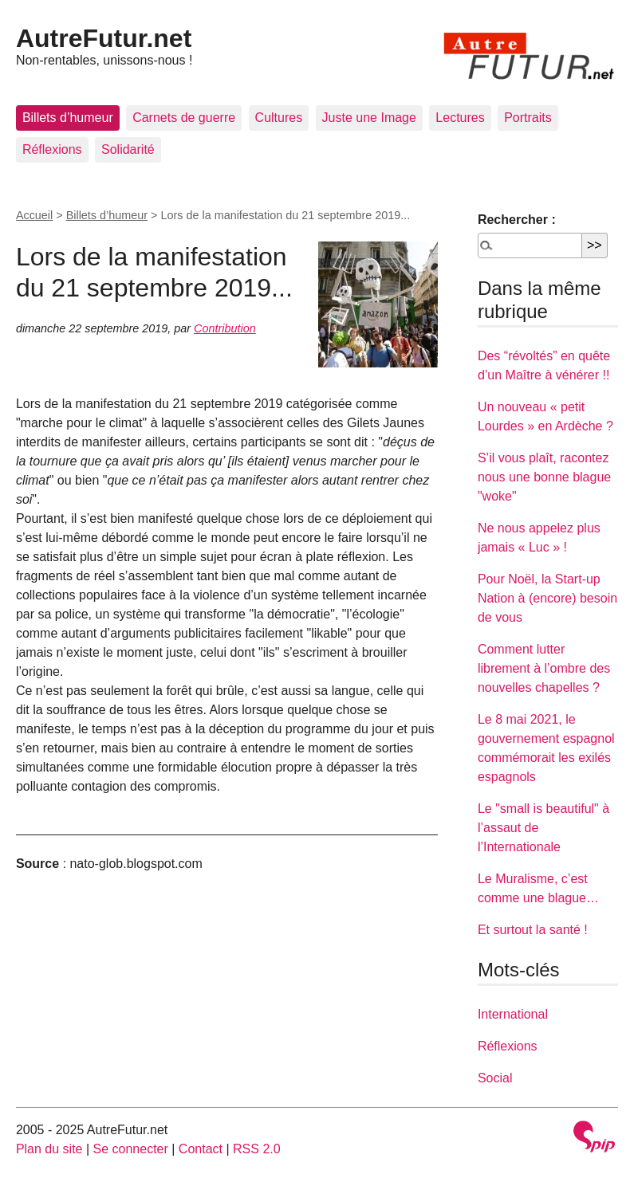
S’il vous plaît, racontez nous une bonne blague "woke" (544, 477)
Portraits (528, 117)
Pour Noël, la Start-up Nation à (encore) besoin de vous (547, 598)
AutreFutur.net (103, 38)
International (513, 1014)
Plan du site (49, 1149)
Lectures (459, 117)
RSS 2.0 (257, 1149)
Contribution (225, 328)
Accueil (34, 215)
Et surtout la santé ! (533, 930)
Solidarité (128, 149)
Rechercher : (517, 219)
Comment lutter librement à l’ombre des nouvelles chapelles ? (544, 668)
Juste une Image (369, 117)
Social (495, 1078)
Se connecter (130, 1149)
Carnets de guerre (183, 117)
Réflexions (52, 149)
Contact (200, 1149)
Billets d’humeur (67, 117)
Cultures (279, 117)
